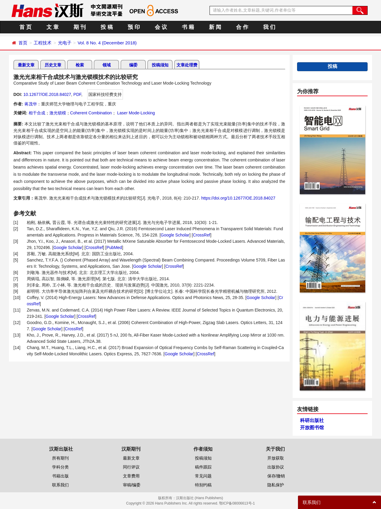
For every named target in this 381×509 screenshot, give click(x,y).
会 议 (161, 27)
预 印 (134, 27)
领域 (106, 65)
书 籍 (188, 27)
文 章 (52, 27)
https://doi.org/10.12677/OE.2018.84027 (238, 198)
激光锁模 (57, 112)
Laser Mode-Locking (135, 112)
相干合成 (37, 112)
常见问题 (203, 476)
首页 (22, 42)
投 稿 (107, 27)
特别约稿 (203, 484)
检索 (80, 65)
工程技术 (42, 42)
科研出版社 (312, 420)
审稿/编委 (132, 484)
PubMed (114, 247)
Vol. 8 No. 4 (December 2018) (107, 42)
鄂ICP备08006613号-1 (237, 503)
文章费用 (131, 476)
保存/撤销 (276, 476)
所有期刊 (60, 458)
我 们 (269, 27)
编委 (133, 65)
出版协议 (275, 467)
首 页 (25, 27)
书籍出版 (60, 476)
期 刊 (80, 27)
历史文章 (53, 65)
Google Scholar (175, 235)
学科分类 (60, 467)
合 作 (242, 27)
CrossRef (201, 235)
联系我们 (60, 484)
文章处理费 (187, 65)
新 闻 (215, 27)
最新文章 (26, 65)
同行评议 (131, 467)
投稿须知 (160, 65)
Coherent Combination (91, 112)
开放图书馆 (312, 427)
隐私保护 (275, 484)
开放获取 (275, 458)
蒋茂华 (30, 104)
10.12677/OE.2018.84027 (47, 94)
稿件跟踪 (203, 467)
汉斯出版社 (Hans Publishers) (199, 498)
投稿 (332, 66)
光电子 (64, 42)
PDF (77, 94)
